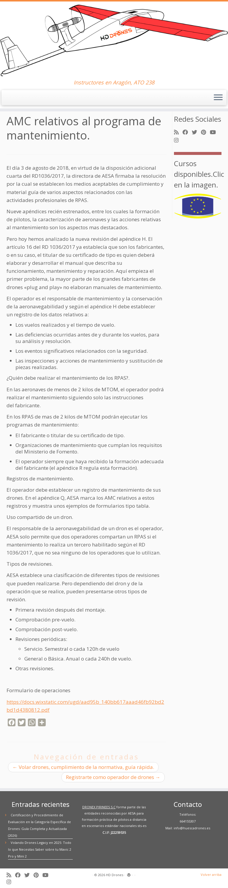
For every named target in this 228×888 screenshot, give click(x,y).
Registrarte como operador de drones (113, 777)
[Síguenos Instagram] (178, 140)
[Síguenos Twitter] (196, 132)
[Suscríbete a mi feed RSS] (178, 132)
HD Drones (114, 875)
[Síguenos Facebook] (187, 132)
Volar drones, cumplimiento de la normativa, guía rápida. (83, 767)
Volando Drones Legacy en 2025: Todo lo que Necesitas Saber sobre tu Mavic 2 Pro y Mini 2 (39, 849)
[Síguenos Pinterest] (205, 132)
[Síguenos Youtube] (215, 132)
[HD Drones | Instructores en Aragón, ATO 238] (114, 40)
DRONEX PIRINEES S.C (98, 807)
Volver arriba (211, 874)
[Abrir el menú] (218, 97)
